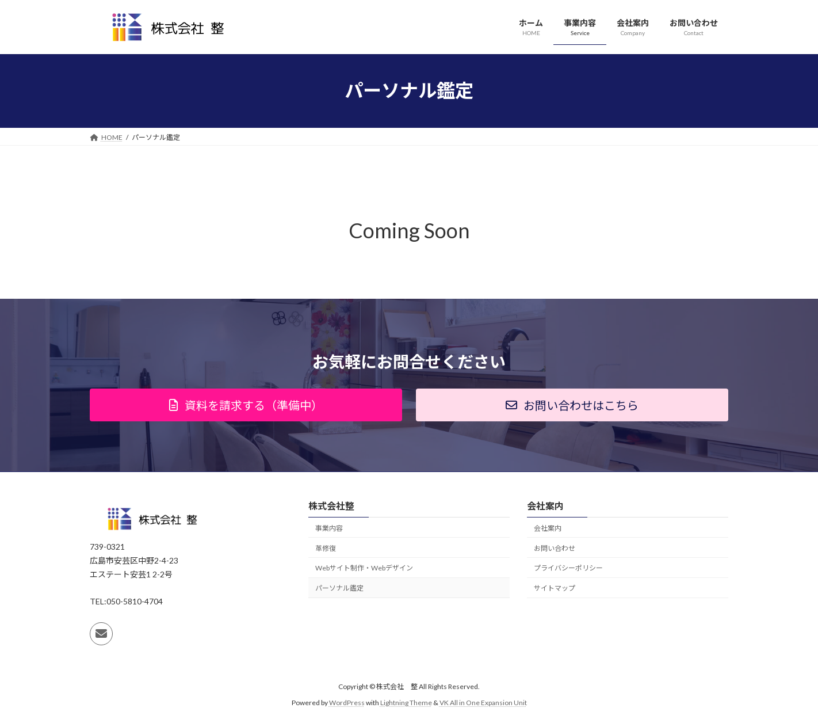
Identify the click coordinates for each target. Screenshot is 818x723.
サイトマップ (554, 588)
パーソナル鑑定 (339, 588)
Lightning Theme (406, 702)
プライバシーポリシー (568, 568)
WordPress (347, 702)
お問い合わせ (554, 548)
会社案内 (547, 528)
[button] (246, 405)
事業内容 (329, 528)
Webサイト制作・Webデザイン (364, 568)
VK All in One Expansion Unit (483, 702)
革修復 (325, 548)
